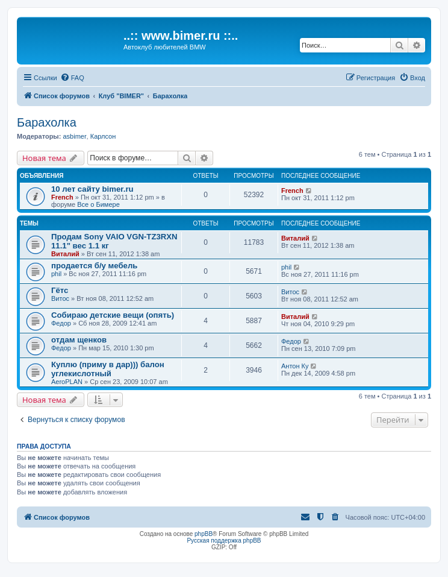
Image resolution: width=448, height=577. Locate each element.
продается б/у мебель (94, 265)
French (62, 197)
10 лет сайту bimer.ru (92, 189)
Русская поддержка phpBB (224, 540)
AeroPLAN (66, 381)
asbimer (74, 136)
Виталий (65, 253)
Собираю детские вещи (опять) (112, 315)
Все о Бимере (98, 204)
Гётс (59, 290)
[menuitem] (72, 78)
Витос (60, 298)
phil (56, 273)
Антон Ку (294, 366)
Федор (61, 323)
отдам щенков (79, 339)
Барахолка (46, 122)
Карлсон (103, 136)
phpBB (203, 534)
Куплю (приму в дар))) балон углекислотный (107, 369)
